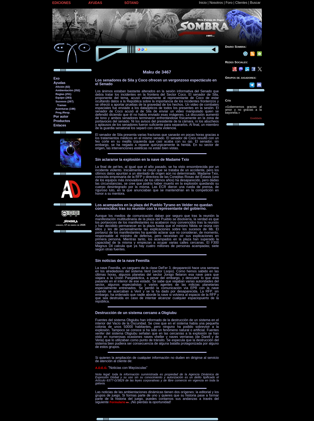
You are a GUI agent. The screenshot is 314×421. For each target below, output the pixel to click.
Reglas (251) (62, 94)
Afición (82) (61, 86)
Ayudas (59, 83)
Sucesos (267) (63, 101)
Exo (56, 78)
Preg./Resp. (61, 112)
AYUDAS (95, 3)
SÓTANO (131, 3)
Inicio (203, 2)
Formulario (119, 402)
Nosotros (216, 2)
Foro (229, 2)
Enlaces (59, 125)
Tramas (59, 105)
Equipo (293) (62, 97)
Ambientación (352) (66, 90)
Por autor (60, 116)
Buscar (255, 2)
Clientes (241, 2)
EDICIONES (61, 3)
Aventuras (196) (64, 108)
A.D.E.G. (101, 368)
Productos (61, 121)
